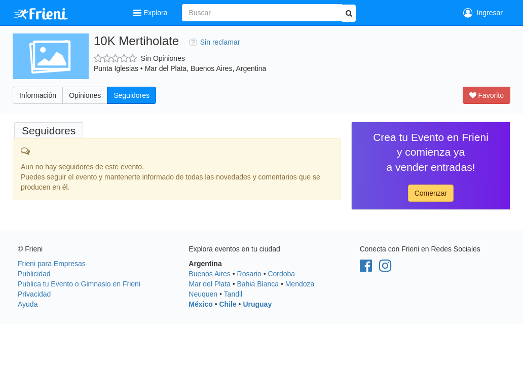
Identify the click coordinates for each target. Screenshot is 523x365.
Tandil (233, 294)
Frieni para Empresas (52, 264)
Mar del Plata (209, 284)
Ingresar (483, 13)
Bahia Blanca (258, 284)
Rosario (249, 274)
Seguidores (132, 95)
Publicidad (34, 274)
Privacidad (34, 294)
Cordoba (281, 274)
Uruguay (257, 304)
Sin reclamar (214, 42)
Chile (227, 304)
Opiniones (85, 95)
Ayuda (28, 304)
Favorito (486, 95)
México (200, 304)
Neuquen (203, 294)
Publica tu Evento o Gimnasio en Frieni (79, 284)
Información (37, 95)
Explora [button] (151, 13)
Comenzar (431, 193)
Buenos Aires (210, 274)
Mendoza (300, 284)
